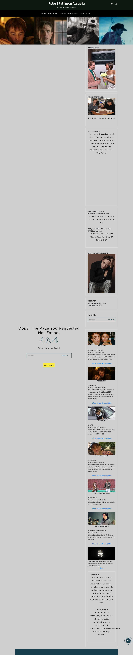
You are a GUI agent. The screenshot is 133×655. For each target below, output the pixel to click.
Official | (94, 363)
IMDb (109, 363)
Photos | (105, 363)
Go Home (49, 365)
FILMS (55, 13)
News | (99, 363)
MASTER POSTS (73, 13)
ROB (49, 13)
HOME (44, 13)
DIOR (82, 13)
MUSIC (88, 13)
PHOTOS (63, 13)
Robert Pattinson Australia (66, 3)
